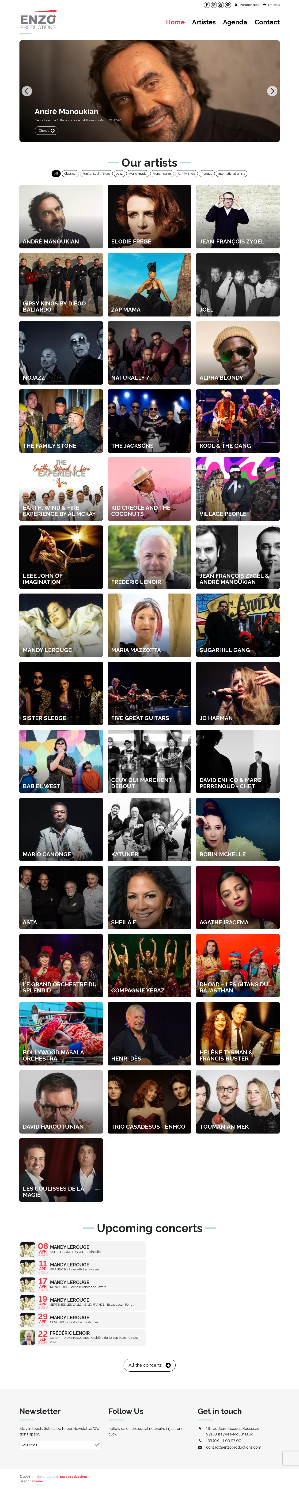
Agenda (235, 22)
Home (175, 22)
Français (271, 5)
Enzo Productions (73, 1476)
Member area (246, 5)
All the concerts (150, 1365)
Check (46, 130)
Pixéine (37, 1481)
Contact (267, 22)
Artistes (204, 22)
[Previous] (27, 91)
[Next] (272, 91)
